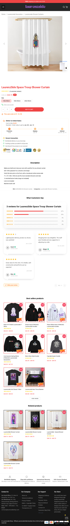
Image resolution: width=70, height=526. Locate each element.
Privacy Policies (26, 500)
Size (2, 98)
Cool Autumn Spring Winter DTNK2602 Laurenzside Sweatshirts (11, 358)
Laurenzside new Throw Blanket (34, 389)
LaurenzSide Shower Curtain (12, 432)
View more (35, 398)
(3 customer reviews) (15, 91)
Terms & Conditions (27, 498)
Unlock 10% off (66, 518)
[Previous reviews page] (56, 285)
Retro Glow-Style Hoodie (32, 356)
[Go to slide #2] (39, 75)
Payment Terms (42, 500)
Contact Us (41, 507)
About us (24, 495)
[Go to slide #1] (30, 75)
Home (3, 14)
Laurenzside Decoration (15, 14)
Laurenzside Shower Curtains (34, 14)
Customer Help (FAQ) (44, 510)
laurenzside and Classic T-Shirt (12, 389)
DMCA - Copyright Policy (29, 503)
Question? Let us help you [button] (61, 523)
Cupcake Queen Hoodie (53, 356)
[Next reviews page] (64, 285)
